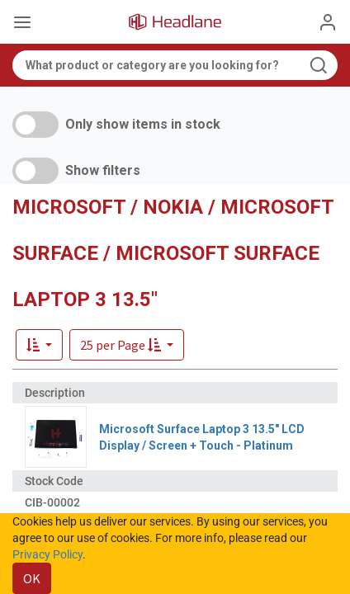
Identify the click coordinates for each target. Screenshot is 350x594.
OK (31, 578)
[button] (126, 345)
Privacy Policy (47, 554)
